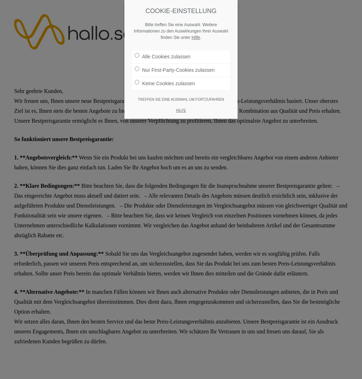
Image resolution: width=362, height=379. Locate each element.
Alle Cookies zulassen (163, 55)
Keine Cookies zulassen (165, 81)
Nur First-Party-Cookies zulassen (175, 68)
